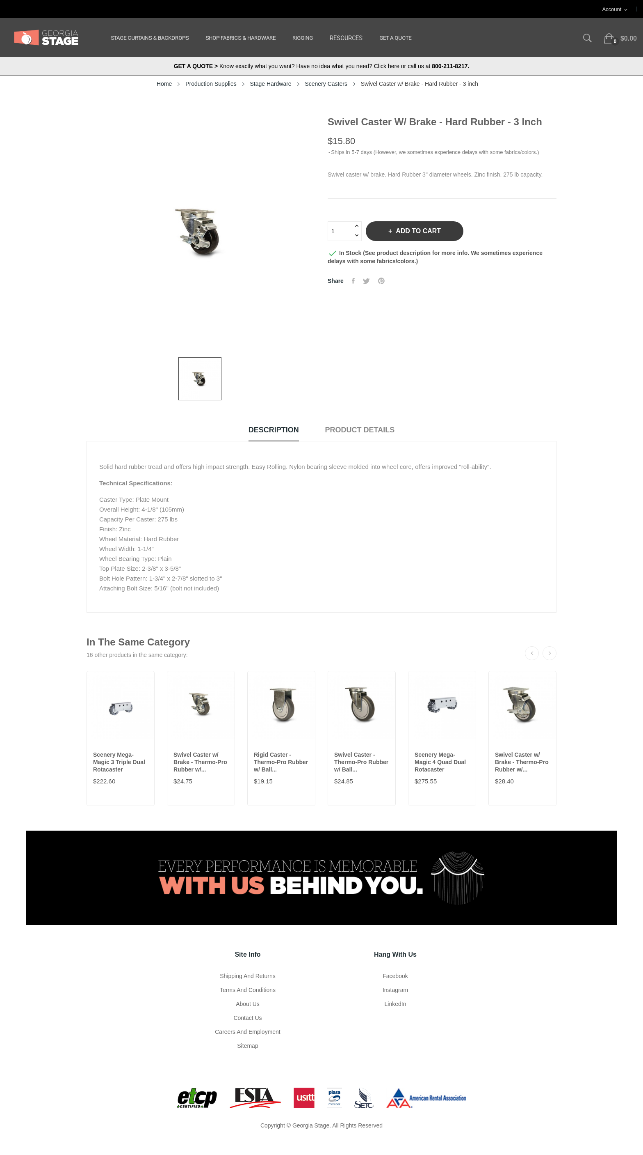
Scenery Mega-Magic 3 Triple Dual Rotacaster (119, 762)
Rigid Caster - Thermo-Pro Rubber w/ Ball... (281, 762)
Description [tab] (274, 430)
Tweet (366, 281)
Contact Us (247, 1018)
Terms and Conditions (248, 990)
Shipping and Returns (247, 976)
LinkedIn (395, 1004)
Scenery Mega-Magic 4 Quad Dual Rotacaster (440, 762)
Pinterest (381, 281)
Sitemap (247, 1045)
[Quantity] (340, 231)
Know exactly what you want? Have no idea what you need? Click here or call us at (322, 66)
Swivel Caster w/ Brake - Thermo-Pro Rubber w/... (200, 762)
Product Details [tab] (360, 430)
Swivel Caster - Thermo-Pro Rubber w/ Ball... (361, 762)
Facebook (395, 976)
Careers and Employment (247, 1032)
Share (353, 281)
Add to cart (417, 230)
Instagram (395, 990)
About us (248, 1004)
